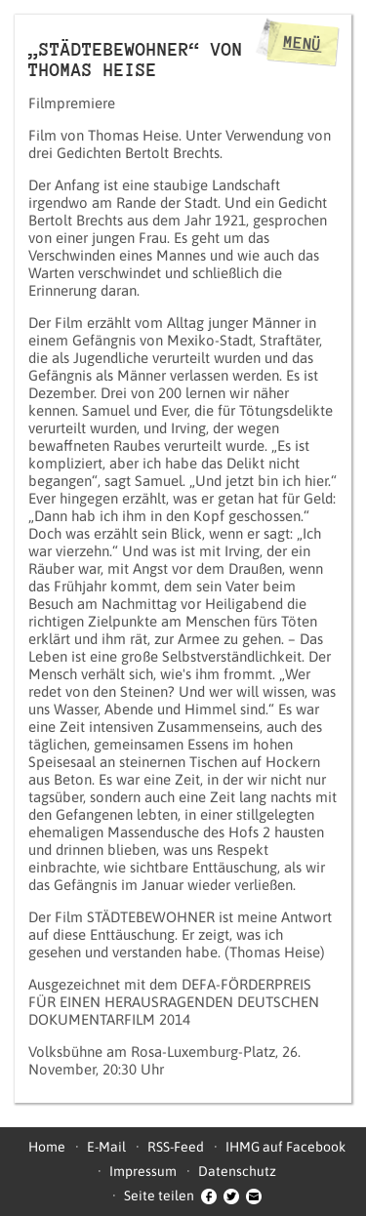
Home (46, 1147)
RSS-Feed (175, 1147)
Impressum (143, 1171)
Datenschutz (237, 1171)
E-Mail (106, 1147)
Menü (302, 43)
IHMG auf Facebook (285, 1147)
